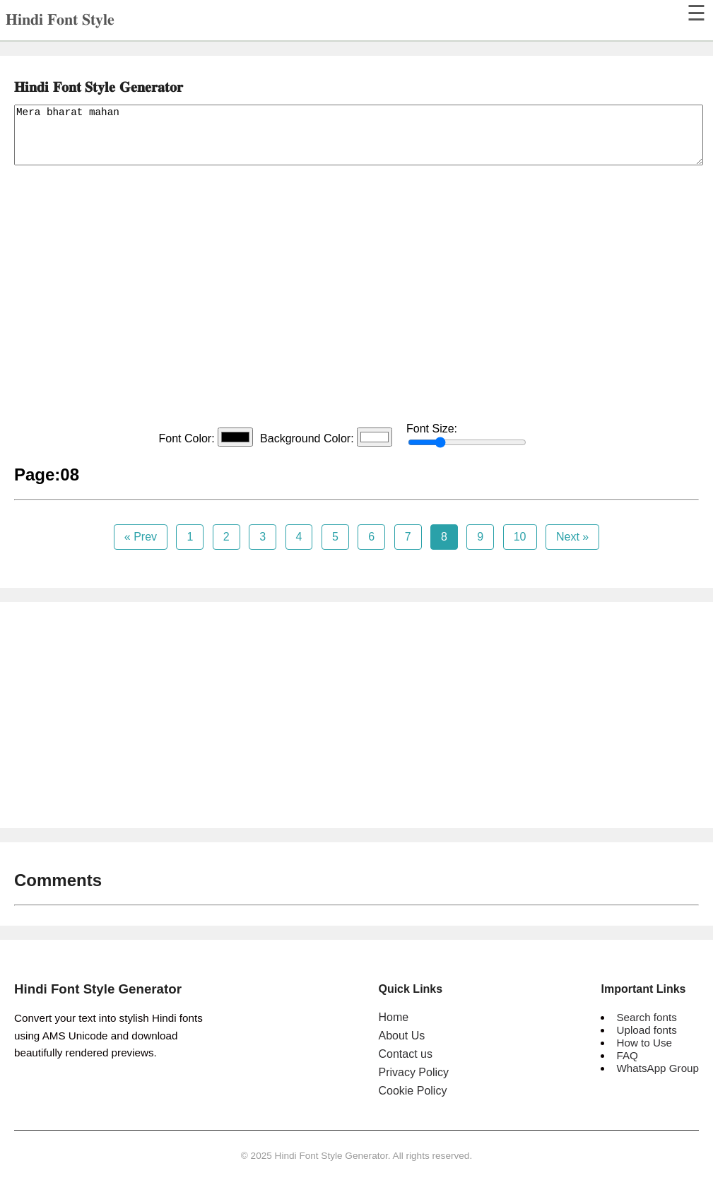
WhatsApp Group (657, 1068)
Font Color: (205, 437)
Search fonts (646, 1017)
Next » (572, 537)
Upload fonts (646, 1030)
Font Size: (466, 435)
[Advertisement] (356, 295)
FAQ (626, 1055)
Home (393, 1017)
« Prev (140, 537)
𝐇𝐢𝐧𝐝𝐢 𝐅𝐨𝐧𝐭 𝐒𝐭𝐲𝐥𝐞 (60, 19)
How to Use (644, 1043)
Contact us (405, 1054)
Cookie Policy (412, 1091)
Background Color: (326, 437)
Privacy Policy (413, 1072)
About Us (401, 1036)
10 (520, 537)
